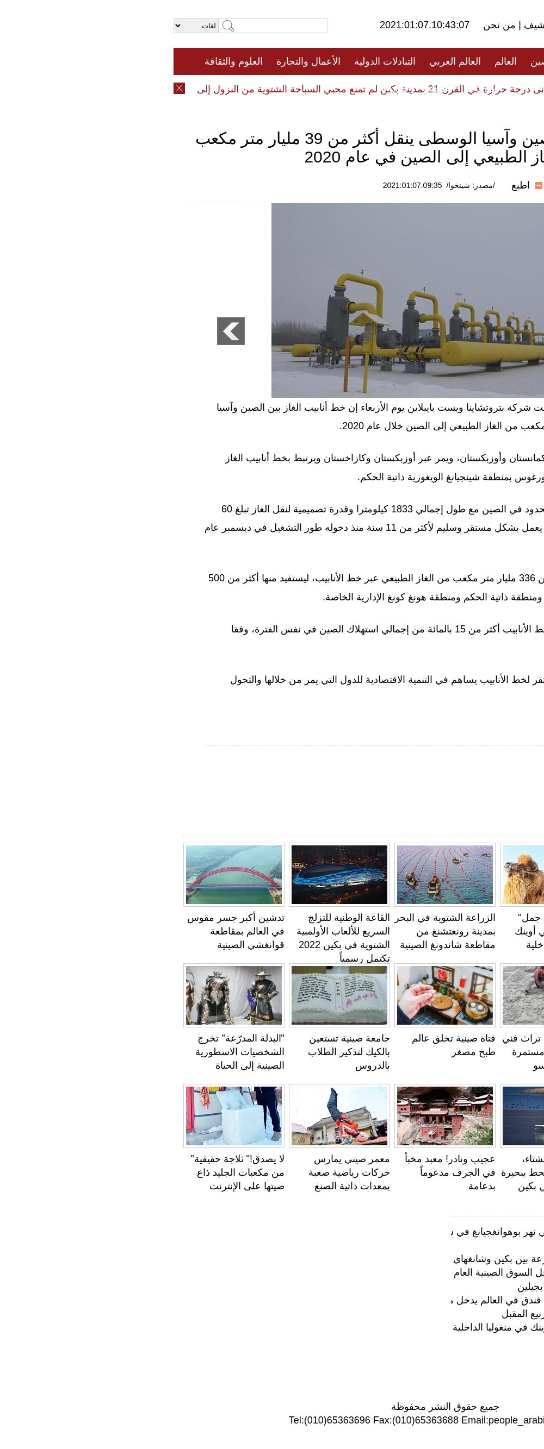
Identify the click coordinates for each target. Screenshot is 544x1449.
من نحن (327, 25)
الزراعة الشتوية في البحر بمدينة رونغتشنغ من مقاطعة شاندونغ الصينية (271, 931)
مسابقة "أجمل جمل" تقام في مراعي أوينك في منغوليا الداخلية (384, 931)
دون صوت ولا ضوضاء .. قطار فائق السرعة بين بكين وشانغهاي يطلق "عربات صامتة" (360, 1258)
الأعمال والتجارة (135, 61)
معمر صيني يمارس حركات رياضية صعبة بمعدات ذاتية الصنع (176, 1172)
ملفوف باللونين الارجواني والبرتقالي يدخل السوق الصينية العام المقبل (390, 1272)
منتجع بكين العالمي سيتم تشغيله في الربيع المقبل (428, 1313)
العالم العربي (281, 61)
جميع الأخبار (418, 61)
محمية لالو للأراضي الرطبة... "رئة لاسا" (451, 1355)
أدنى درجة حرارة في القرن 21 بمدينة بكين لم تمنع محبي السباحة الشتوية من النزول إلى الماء (188, 89)
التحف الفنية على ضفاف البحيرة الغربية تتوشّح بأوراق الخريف (484, 1052)
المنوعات (311, 88)
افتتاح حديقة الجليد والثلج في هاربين (457, 1340)
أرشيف (363, 25)
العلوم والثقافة (60, 61)
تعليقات (264, 88)
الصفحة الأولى (484, 61)
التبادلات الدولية (211, 61)
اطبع (347, 185)
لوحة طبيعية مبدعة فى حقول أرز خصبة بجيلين (436, 1286)
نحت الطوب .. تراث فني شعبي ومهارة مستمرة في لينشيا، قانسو (378, 1052)
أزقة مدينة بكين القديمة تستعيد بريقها (454, 1245)
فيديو (225, 88)
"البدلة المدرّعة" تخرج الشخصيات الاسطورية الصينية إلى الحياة (66, 1052)
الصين (369, 61)
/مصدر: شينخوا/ (297, 185)
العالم (332, 61)
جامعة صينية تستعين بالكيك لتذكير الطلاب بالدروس (175, 1052)
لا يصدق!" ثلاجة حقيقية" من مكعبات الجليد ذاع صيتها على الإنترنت (64, 1172)
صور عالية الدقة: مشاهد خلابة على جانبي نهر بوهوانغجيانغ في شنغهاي (389, 1231)
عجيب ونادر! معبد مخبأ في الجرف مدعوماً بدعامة (276, 1172)
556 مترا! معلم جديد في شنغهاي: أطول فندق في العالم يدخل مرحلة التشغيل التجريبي (356, 1300)
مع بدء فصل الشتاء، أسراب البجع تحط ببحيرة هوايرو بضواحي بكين (377, 1172)
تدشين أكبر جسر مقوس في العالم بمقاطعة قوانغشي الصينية (62, 931)
